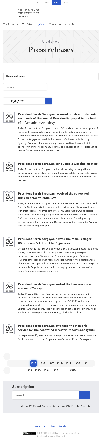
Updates (41, 24)
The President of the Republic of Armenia (29, 13)
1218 (60, 363)
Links (52, 426)
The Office (27, 24)
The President (10, 24)
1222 (29, 370)
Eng (56, 2)
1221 (86, 363)
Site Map (62, 426)
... (7, 101)
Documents (55, 24)
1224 (47, 370)
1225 (55, 370)
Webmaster (40, 426)
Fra (66, 2)
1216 (42, 363)
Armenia (69, 24)
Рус (46, 2)
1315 (73, 370)
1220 (77, 363)
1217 (51, 363)
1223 (38, 370)
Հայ (36, 2)
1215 (33, 363)
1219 (68, 363)
